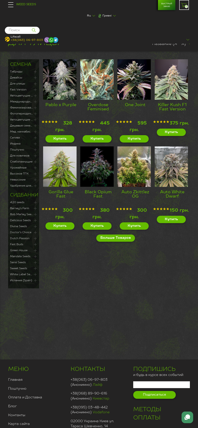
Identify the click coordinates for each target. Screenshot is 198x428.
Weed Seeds (26, 4)
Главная (15, 380)
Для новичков (19, 155)
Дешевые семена (22, 125)
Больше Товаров (115, 238)
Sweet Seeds (18, 268)
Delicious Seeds (20, 220)
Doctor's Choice (20, 232)
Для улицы (17, 83)
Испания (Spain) (21, 280)
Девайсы (16, 77)
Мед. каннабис (20, 131)
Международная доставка (23, 101)
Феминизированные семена (23, 107)
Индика (15, 143)
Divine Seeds (18, 226)
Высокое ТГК (19, 173)
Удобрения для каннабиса (23, 185)
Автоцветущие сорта (23, 119)
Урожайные (18, 167)
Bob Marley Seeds (22, 214)
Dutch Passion (19, 238)
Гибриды (16, 71)
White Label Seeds (22, 274)
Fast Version (18, 89)
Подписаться (154, 394)
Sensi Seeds (18, 262)
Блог (12, 406)
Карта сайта (19, 424)
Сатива (15, 137)
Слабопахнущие (21, 161)
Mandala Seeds (20, 256)
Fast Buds (16, 244)
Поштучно (17, 149)
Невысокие (18, 179)
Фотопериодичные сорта (23, 113)
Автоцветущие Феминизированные (23, 95)
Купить (60, 138)
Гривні (107, 15)
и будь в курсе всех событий (158, 371)
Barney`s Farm (19, 208)
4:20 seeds (17, 202)
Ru (89, 15)
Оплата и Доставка (25, 397)
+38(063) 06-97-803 (27, 40)
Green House (18, 250)
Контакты (16, 415)
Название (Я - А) (169, 44)
